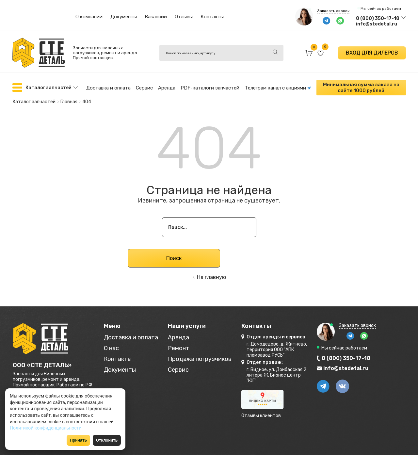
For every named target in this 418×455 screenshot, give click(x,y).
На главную (211, 277)
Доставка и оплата (108, 88)
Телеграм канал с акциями (278, 88)
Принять (78, 440)
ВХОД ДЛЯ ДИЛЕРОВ (372, 53)
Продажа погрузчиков (200, 359)
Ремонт (178, 348)
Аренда (166, 88)
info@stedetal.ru (376, 24)
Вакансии (156, 17)
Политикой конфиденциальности (45, 428)
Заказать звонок (333, 10)
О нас (111, 348)
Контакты (212, 17)
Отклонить (107, 440)
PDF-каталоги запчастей (210, 88)
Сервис (144, 88)
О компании (89, 17)
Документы (123, 17)
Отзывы (184, 17)
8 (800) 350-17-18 (377, 18)
